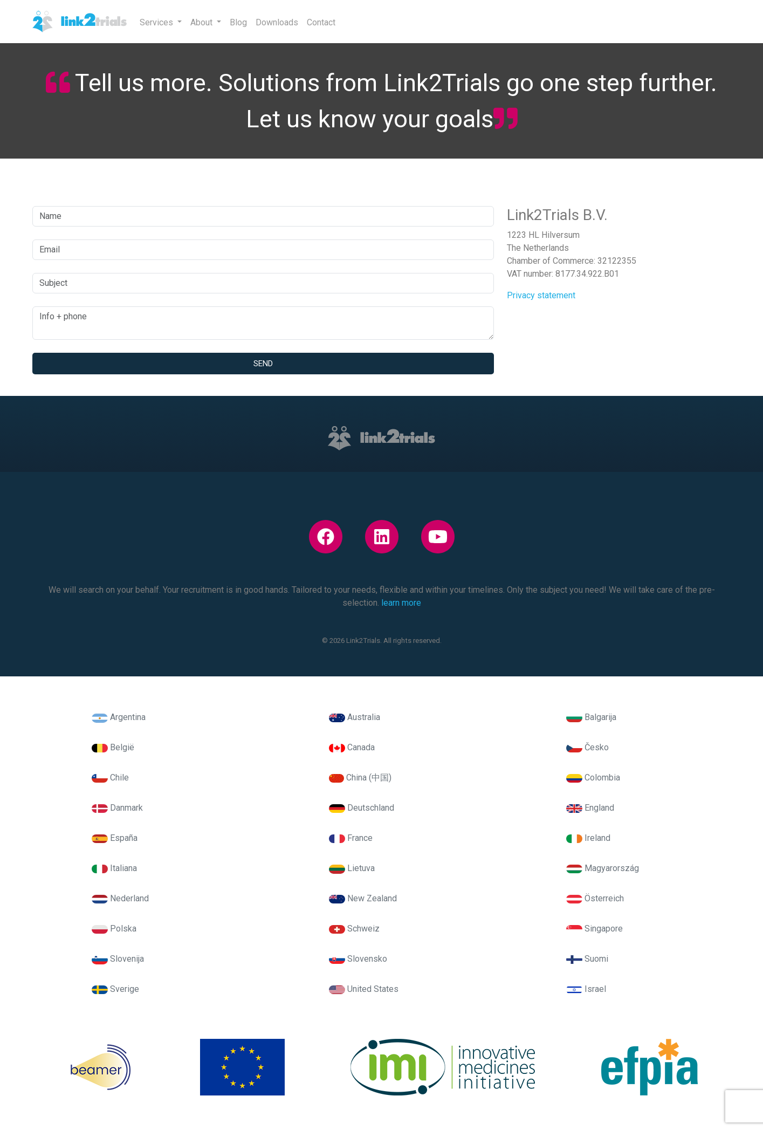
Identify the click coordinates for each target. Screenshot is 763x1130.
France (351, 838)
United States (363, 989)
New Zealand (363, 898)
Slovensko (358, 959)
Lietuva (352, 868)
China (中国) (360, 777)
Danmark (117, 808)
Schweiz (354, 928)
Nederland (120, 898)
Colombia (593, 777)
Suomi (587, 959)
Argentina (119, 717)
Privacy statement (541, 295)
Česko (587, 747)
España (115, 838)
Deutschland (361, 808)
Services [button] (157, 22)
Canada (352, 747)
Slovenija (118, 959)
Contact (321, 22)
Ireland (588, 838)
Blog (238, 22)
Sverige (115, 989)
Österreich (595, 898)
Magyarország (602, 868)
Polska (114, 928)
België (113, 747)
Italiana (114, 868)
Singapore (594, 928)
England (590, 808)
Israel (586, 989)
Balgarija (591, 717)
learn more (401, 603)
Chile (110, 777)
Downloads (277, 22)
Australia (354, 717)
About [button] (202, 22)
